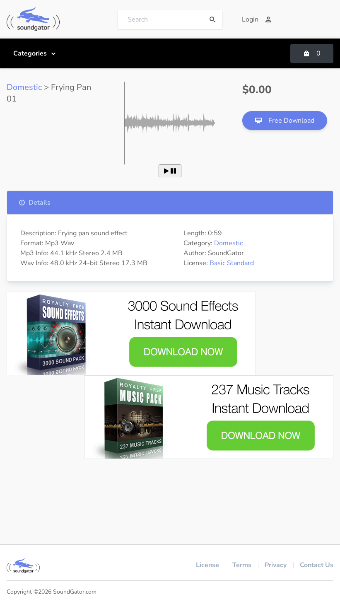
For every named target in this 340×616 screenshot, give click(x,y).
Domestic (24, 87)
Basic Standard (232, 263)
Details (35, 202)
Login (257, 19)
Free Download (284, 120)
